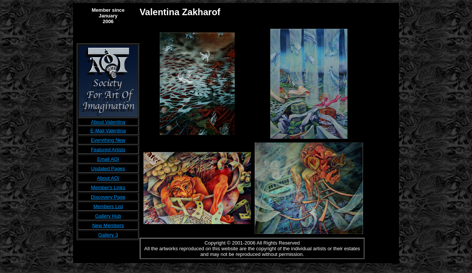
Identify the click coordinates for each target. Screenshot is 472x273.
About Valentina (108, 122)
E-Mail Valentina (108, 130)
